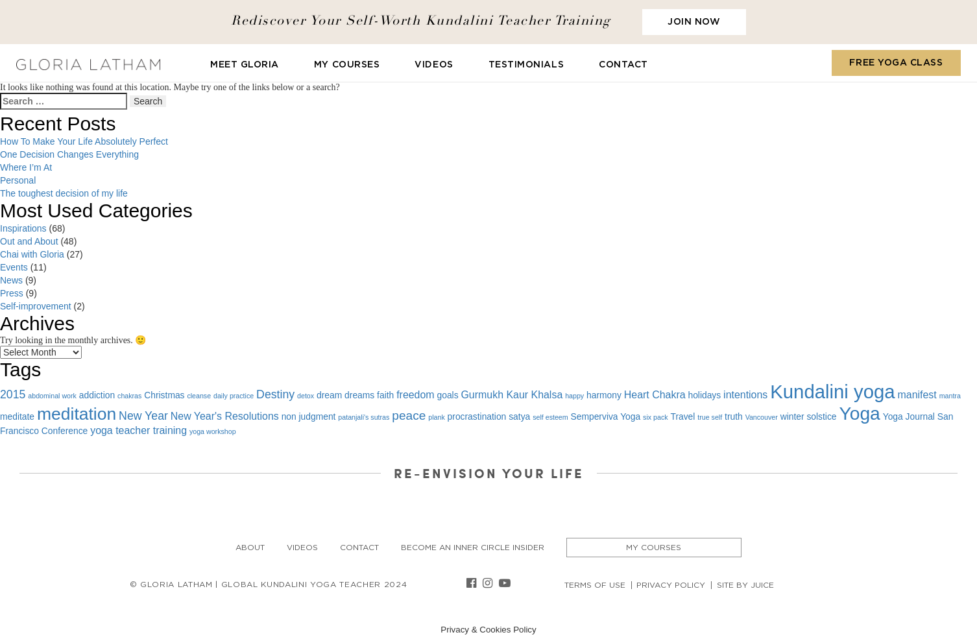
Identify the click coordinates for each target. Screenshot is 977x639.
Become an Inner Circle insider (472, 547)
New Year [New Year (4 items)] (143, 415)
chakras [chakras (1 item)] (129, 396)
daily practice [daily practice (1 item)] (233, 396)
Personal (18, 180)
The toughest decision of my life (64, 193)
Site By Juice (745, 585)
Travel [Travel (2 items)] (682, 416)
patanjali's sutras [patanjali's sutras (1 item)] (363, 417)
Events (14, 267)
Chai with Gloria (32, 254)
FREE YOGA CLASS (896, 62)
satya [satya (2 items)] (519, 416)
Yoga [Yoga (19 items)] (859, 413)
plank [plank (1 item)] (436, 417)
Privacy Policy (670, 585)
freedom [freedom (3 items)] (415, 394)
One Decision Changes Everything (69, 154)
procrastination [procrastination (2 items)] (477, 416)
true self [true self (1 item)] (709, 417)
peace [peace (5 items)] (409, 415)
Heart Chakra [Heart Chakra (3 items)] (655, 394)
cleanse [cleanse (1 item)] (199, 396)
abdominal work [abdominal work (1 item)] (52, 396)
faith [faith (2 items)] (385, 395)
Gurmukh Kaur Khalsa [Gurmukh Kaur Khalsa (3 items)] (511, 394)
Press (11, 293)
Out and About (29, 241)
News (11, 280)
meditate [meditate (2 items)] (17, 416)
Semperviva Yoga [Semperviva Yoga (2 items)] (606, 416)
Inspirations (23, 228)
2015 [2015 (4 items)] (12, 394)
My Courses (347, 64)
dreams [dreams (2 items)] (359, 395)
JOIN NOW (694, 22)
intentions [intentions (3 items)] (745, 394)
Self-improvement (35, 306)
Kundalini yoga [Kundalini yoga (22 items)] (832, 391)
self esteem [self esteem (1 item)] (550, 417)
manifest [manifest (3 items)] (917, 394)
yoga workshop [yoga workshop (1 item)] (212, 431)
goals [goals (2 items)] (448, 395)
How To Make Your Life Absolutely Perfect (84, 141)
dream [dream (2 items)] (329, 395)
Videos (434, 64)
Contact (623, 64)
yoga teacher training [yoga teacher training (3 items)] (138, 430)
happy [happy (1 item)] (574, 396)
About (250, 547)
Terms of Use (594, 585)
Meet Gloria (244, 64)
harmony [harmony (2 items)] (603, 395)
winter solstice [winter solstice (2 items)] (808, 416)
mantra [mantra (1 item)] (950, 396)
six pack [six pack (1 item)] (655, 417)
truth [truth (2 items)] (734, 416)
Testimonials (526, 64)
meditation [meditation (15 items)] (76, 414)
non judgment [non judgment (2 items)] (309, 416)
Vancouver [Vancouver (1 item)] (761, 417)
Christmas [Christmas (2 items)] (164, 395)
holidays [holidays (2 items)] (704, 395)
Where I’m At (26, 167)
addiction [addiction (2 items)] (97, 395)
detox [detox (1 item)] (305, 396)
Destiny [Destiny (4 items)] (275, 394)
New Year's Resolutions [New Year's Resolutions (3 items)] (225, 416)
